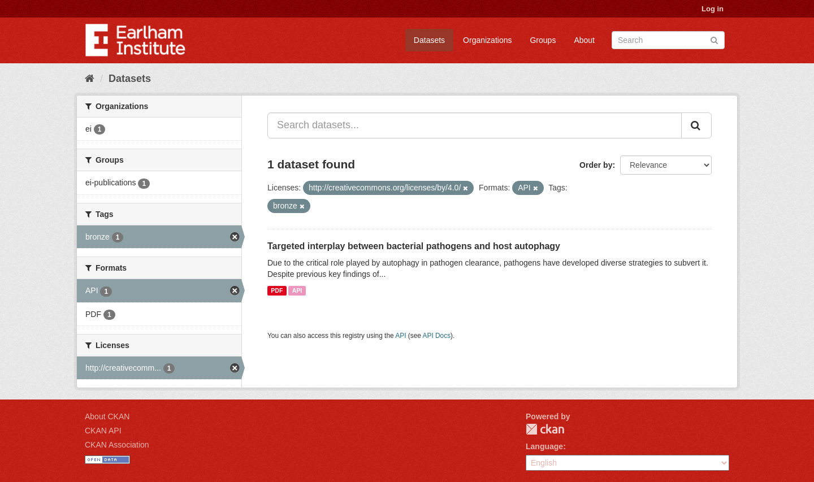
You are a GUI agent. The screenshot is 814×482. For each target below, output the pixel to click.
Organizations (487, 40)
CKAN (545, 429)
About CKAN (107, 416)
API (297, 290)
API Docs (437, 336)
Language (544, 446)
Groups (543, 40)
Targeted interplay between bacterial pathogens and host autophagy (413, 246)
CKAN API (103, 430)
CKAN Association (117, 444)
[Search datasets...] (474, 125)
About (584, 40)
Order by (595, 165)
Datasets (429, 40)
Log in (713, 9)
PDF (277, 290)
